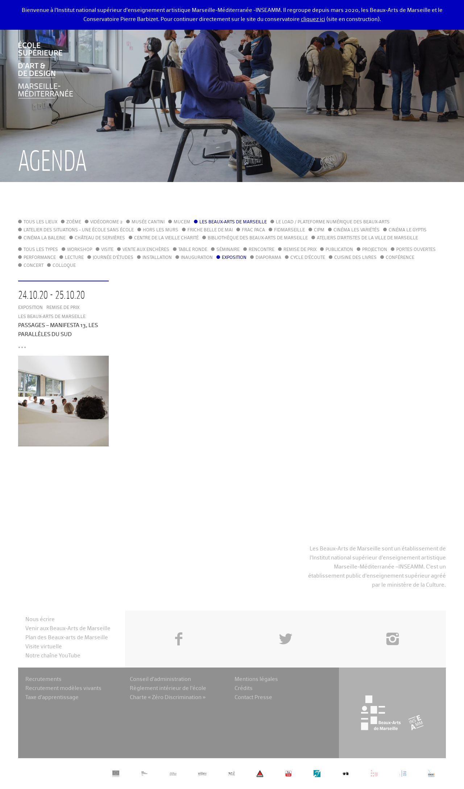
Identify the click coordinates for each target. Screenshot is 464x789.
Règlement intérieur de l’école (168, 688)
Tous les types (41, 250)
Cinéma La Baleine (45, 238)
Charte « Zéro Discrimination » (168, 697)
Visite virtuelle (43, 646)
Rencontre (261, 250)
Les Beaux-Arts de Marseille (233, 222)
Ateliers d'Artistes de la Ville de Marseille (367, 238)
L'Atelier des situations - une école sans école (79, 230)
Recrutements (43, 679)
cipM (319, 230)
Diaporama (268, 258)
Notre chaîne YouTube (52, 655)
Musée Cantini (148, 222)
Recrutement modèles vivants (63, 688)
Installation (157, 258)
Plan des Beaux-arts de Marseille (66, 637)
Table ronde (192, 250)
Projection (374, 250)
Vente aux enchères (146, 250)
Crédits (244, 688)
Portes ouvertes (416, 250)
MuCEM (182, 222)
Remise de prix (299, 250)
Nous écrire (40, 619)
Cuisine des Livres (355, 258)
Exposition (234, 258)
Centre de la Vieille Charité (166, 238)
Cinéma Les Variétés (357, 230)
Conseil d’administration (160, 679)
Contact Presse (253, 697)
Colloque (64, 266)
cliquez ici (313, 19)
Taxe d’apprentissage (52, 697)
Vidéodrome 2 (106, 222)
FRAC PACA (253, 230)
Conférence (400, 258)
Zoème (73, 222)
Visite (107, 250)
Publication (339, 250)
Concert (34, 266)
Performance (40, 258)
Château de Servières (100, 238)
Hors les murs (160, 230)
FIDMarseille (289, 230)
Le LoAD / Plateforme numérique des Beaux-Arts (333, 222)
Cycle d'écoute (307, 258)
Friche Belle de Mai (210, 230)
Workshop (79, 250)
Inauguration (197, 258)
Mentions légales (256, 679)
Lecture (74, 258)
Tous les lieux (40, 222)
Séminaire (228, 250)
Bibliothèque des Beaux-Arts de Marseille (258, 238)
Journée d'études (113, 258)
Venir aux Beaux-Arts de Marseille (68, 628)
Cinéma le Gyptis (408, 230)
